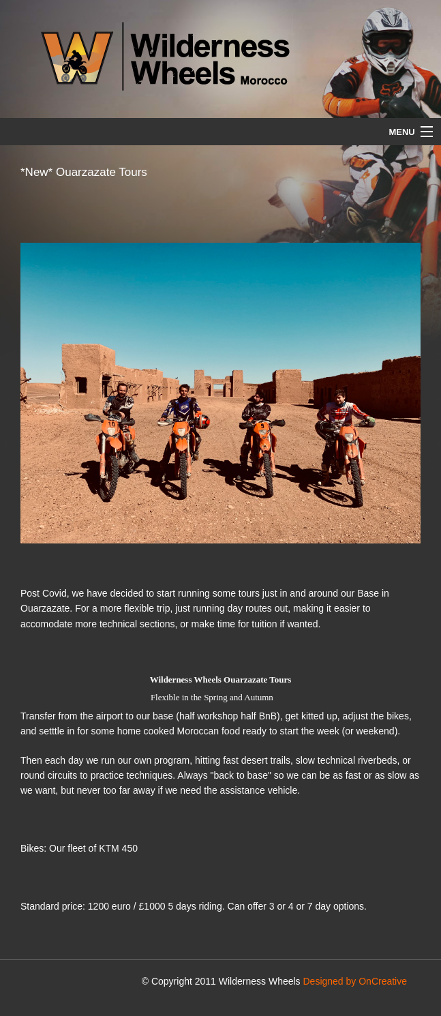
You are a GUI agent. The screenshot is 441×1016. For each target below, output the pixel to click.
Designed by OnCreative (355, 981)
